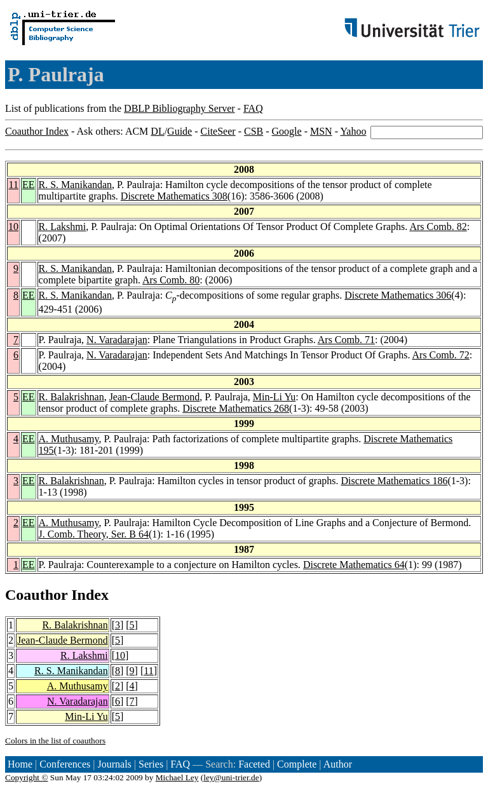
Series (151, 764)
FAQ (253, 108)
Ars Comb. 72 (441, 354)
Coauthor (36, 594)
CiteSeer (218, 131)
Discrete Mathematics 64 (354, 564)
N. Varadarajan (116, 339)
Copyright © (26, 777)
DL (157, 131)
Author (337, 764)
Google (287, 131)
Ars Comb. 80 (171, 279)
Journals (114, 764)
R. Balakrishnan (71, 396)
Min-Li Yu (274, 396)
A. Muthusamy (69, 438)
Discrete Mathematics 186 (394, 480)
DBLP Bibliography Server (179, 108)
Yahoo (353, 131)
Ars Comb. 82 (437, 226)
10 (13, 226)
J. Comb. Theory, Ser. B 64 (94, 534)
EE (28, 184)
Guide (179, 131)
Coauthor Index (37, 131)
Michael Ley (177, 777)
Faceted (254, 764)
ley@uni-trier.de (231, 777)
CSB (253, 131)
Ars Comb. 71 (346, 339)
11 (13, 184)
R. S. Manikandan (75, 184)
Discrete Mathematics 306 (397, 295)
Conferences (64, 764)
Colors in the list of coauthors (55, 740)
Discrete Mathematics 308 (174, 196)
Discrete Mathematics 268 (235, 408)
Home (20, 764)
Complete (296, 764)
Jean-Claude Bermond (154, 396)
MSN (321, 131)
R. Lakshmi (62, 226)
